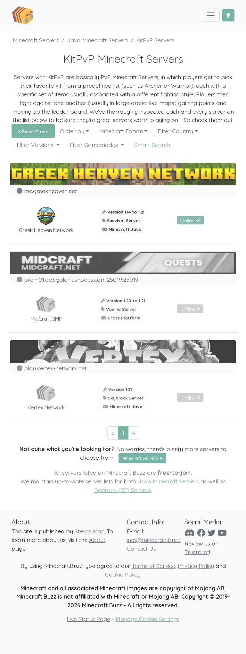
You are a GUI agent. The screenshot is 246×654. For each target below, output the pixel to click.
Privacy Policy (196, 565)
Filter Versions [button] (36, 144)
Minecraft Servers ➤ (142, 458)
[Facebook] (201, 533)
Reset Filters (33, 131)
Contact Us (141, 548)
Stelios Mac (89, 531)
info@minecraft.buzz (154, 539)
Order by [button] (72, 130)
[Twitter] (211, 533)
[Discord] (189, 533)
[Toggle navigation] (211, 15)
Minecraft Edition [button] (121, 130)
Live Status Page (88, 618)
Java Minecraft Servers (168, 481)
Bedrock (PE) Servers (122, 489)
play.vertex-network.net (55, 368)
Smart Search (152, 144)
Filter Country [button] (175, 130)
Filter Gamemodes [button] (94, 144)
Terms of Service (153, 565)
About (97, 539)
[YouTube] (222, 533)
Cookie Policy (122, 574)
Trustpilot (196, 551)
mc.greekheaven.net (50, 190)
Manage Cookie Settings (147, 618)
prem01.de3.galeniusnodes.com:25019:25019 (81, 279)
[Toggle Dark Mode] (228, 15)
